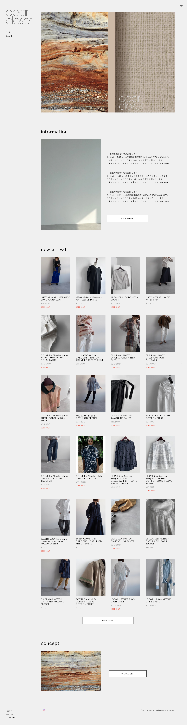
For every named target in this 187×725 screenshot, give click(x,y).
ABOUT (9, 711)
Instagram (10, 717)
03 (171, 108)
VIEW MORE (127, 219)
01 (163, 108)
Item (8, 32)
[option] (74, 62)
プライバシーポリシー (147, 710)
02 (167, 108)
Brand (9, 36)
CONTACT (10, 714)
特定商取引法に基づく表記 (165, 710)
